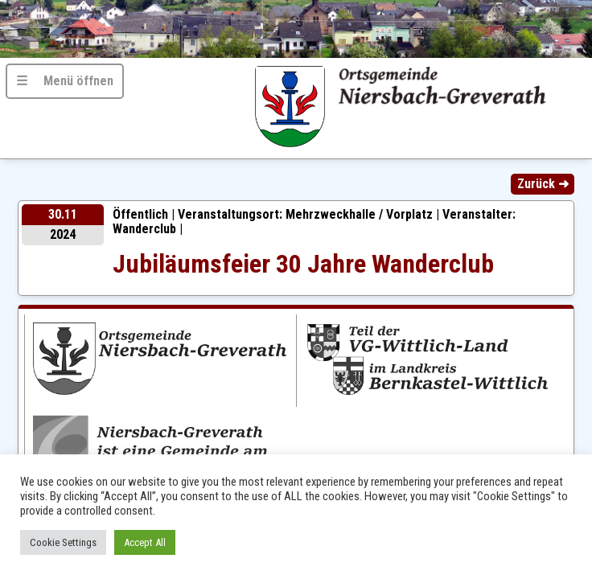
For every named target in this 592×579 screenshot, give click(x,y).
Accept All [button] (145, 542)
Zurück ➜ (543, 183)
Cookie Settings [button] (63, 542)
